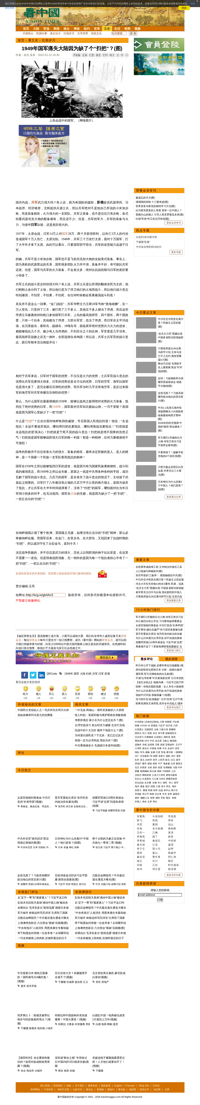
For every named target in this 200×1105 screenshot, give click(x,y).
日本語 (156, 1085)
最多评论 (147, 659)
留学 (176, 782)
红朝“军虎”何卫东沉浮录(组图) (152, 218)
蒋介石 (174, 790)
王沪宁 (179, 744)
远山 (171, 824)
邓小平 (145, 794)
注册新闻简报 (146, 883)
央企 (23, 1070)
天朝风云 (28, 33)
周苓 (171, 820)
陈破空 (172, 852)
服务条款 (93, 1085)
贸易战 (154, 725)
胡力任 (82, 884)
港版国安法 (170, 733)
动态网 (157, 1089)
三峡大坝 (163, 729)
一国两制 (178, 752)
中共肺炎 (139, 722)
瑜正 (139, 860)
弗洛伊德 (139, 740)
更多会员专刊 (174, 222)
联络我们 (58, 1085)
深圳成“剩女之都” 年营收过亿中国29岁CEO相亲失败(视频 (72, 1061)
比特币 (148, 760)
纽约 (87, 28)
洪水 (155, 733)
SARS (162, 779)
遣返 (142, 786)
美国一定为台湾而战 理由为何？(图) (96, 740)
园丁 (155, 836)
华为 (142, 752)
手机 (163, 798)
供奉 (76, 847)
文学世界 (82, 33)
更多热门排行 (174, 650)
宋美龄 (138, 794)
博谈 (77, 28)
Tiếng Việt (143, 1085)
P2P (180, 767)
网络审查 (146, 775)
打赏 (91, 55)
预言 (168, 798)
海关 (137, 786)
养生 (155, 801)
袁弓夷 (161, 733)
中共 (98, 884)
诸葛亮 (176, 794)
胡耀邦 (24, 884)
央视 (154, 782)
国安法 (138, 733)
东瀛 (65, 847)
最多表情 (171, 659)
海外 (174, 786)
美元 (142, 760)
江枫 (155, 832)
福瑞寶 (132, 1089)
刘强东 (143, 767)
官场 (46, 28)
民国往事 (41, 33)
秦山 (155, 852)
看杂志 (89, 1089)
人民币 (161, 760)
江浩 (155, 844)
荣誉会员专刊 (146, 190)
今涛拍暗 (157, 816)
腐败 (147, 752)
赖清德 (173, 740)
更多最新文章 (174, 600)
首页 (26, 28)
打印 (105, 55)
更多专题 (176, 252)
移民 (165, 782)
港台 (66, 28)
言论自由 (139, 782)
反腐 (153, 752)
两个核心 (116, 847)
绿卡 (163, 786)
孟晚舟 (138, 744)
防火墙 (153, 771)
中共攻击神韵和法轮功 (148, 246)
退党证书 (144, 1089)
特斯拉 (62, 1024)
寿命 (144, 801)
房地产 (105, 981)
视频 (137, 28)
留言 (98, 55)
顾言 (171, 860)
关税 (144, 744)
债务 (178, 756)
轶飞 (139, 820)
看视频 (100, 1089)
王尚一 (141, 832)
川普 (162, 722)
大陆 (36, 28)
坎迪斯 (70, 981)
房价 (98, 981)
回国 (153, 786)
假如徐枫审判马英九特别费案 (35, 715)
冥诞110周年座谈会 (38, 884)
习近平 (106, 847)
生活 (117, 28)
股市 (23, 986)
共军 (34, 202)
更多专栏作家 (174, 875)
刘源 (123, 810)
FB (151, 756)
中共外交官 (26, 847)
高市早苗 (31, 986)
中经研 (172, 840)
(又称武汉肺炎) (151, 722)
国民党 (167, 737)
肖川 (155, 860)
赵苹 (171, 848)
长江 (144, 733)
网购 (109, 1024)
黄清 (171, 832)
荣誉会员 (34, 640)
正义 (85, 981)
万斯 (157, 744)
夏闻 (155, 824)
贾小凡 (156, 848)
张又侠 (69, 806)
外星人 (138, 801)
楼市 (144, 763)
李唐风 (141, 836)
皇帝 (170, 794)
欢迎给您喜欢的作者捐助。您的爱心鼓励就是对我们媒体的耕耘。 (55, 573)
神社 (71, 847)
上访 (173, 771)
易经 (137, 798)
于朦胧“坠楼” (143, 241)
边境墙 (151, 744)
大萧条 (70, 1024)
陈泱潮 (172, 869)
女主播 (148, 782)
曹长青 (156, 856)
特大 (112, 55)
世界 (97, 28)
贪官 (177, 748)
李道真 (172, 816)
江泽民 (138, 748)
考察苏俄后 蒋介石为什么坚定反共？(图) (99, 720)
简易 (155, 820)
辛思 (139, 824)
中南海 (153, 748)
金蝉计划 (116, 884)
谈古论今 (55, 33)
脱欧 (168, 756)
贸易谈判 (170, 744)
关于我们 (79, 1085)
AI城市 (38, 1070)
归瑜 (139, 865)
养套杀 (89, 1024)
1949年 (56, 406)
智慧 (152, 798)
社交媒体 (144, 756)
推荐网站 (35, 1089)
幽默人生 (145, 798)
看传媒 (121, 1089)
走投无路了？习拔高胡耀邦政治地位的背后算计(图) (170, 397)
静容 (171, 836)
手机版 (76, 55)
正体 (84, 55)
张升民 (61, 806)
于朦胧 (62, 981)
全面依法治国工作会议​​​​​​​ (85, 806)
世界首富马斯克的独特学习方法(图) (155, 206)
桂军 (155, 790)
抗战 (160, 790)
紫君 (139, 852)
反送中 (171, 748)
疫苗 (150, 733)
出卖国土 (139, 729)
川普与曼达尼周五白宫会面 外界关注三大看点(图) (170, 471)
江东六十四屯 (158, 775)
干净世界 (48, 1089)
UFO (146, 740)
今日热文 (24, 770)
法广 (137, 756)
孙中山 (167, 790)
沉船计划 (105, 884)
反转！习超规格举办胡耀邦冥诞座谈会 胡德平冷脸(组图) (170, 382)
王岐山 (166, 740)
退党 (173, 737)
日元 (173, 760)
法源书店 (77, 1089)
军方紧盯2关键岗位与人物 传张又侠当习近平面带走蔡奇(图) (170, 441)
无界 (167, 1089)
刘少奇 (158, 794)
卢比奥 (175, 722)
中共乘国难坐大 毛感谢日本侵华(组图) (98, 745)
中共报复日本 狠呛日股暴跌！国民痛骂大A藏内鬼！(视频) (33, 977)
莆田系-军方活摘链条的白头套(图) (155, 673)
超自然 (78, 981)
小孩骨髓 (51, 1028)
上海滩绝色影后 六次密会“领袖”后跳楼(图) (43, 922)
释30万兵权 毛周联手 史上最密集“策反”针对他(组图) (170, 367)
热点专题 (143, 230)
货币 (155, 760)
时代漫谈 (173, 865)
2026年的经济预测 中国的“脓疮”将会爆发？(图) (170, 426)
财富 (155, 763)
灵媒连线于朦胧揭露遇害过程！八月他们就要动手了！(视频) (108, 1061)
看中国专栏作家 (148, 810)
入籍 (158, 786)
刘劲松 (42, 847)
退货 (115, 1024)
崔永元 (145, 748)
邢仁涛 (172, 856)
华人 (160, 782)
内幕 (159, 748)
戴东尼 (141, 856)
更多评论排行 (174, 707)
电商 (103, 1024)
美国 (56, 28)
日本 (35, 847)
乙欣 (155, 865)
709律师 (166, 771)
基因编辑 (144, 771)
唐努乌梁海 (171, 775)
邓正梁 (156, 869)
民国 (150, 790)
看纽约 (110, 1089)
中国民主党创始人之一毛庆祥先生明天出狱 (43, 710)
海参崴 (166, 763)
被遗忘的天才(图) (145, 197)
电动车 (30, 1070)
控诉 (68, 884)
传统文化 (96, 33)
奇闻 (127, 28)
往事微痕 (148, 737)
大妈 (150, 767)
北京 (137, 767)
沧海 (139, 828)
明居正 (74, 884)
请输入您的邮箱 (160, 890)
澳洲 (145, 790)
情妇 (137, 752)
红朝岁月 (69, 33)
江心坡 (155, 779)
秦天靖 (141, 844)
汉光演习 (139, 737)
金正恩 (158, 740)
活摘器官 (148, 729)
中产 (160, 763)
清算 (123, 884)
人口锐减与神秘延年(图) (149, 571)
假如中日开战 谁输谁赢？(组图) (153, 695)
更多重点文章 (174, 496)
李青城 (141, 840)
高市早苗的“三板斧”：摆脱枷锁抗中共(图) (159, 575)
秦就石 (156, 840)
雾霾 (137, 771)
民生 (168, 786)
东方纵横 (157, 828)
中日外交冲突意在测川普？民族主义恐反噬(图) (170, 323)
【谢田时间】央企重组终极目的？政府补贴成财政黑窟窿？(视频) (33, 1061)
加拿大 (161, 756)
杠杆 (137, 760)
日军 (101, 673)
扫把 (29, 421)
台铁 (156, 729)
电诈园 (41, 1028)
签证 (147, 786)
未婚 (72, 1070)
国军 (65, 233)
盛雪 (171, 844)
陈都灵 (33, 1028)
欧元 (167, 760)
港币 (178, 760)
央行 (173, 756)
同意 (184, 8)
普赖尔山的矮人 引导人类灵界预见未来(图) (160, 214)
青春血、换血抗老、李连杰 (35, 806)
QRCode (52, 673)
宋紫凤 (141, 816)
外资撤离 (80, 1024)
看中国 (43, 15)
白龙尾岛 (146, 779)
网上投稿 (45, 1085)
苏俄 (107, 673)
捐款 (68, 1085)
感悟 (157, 798)
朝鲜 (155, 756)
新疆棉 (172, 729)
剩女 (60, 1070)
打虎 (158, 752)
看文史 (33, 40)
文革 (150, 801)
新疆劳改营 (171, 779)
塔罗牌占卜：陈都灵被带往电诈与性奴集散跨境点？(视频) (34, 1019)
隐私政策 (106, 1085)
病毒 (137, 725)
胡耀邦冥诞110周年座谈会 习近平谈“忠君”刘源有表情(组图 (108, 801)
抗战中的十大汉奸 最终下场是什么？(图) (99, 730)
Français (130, 1085)
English (118, 1085)
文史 (107, 28)
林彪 (152, 794)
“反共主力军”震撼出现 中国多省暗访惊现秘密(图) (170, 337)
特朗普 (168, 722)
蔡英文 (179, 763)
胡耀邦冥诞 (114, 810)
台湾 (173, 763)
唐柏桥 (172, 828)
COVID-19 (145, 725)
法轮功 (138, 775)
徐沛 (139, 869)
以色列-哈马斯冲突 (146, 237)
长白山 (138, 779)
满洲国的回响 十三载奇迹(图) (152, 201)
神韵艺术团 (63, 1089)
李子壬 (141, 848)
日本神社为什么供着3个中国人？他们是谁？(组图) (170, 485)
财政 (150, 763)
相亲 (66, 1070)
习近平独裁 (101, 810)
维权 (159, 771)
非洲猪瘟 (167, 767)
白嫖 (98, 1024)
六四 (175, 725)
